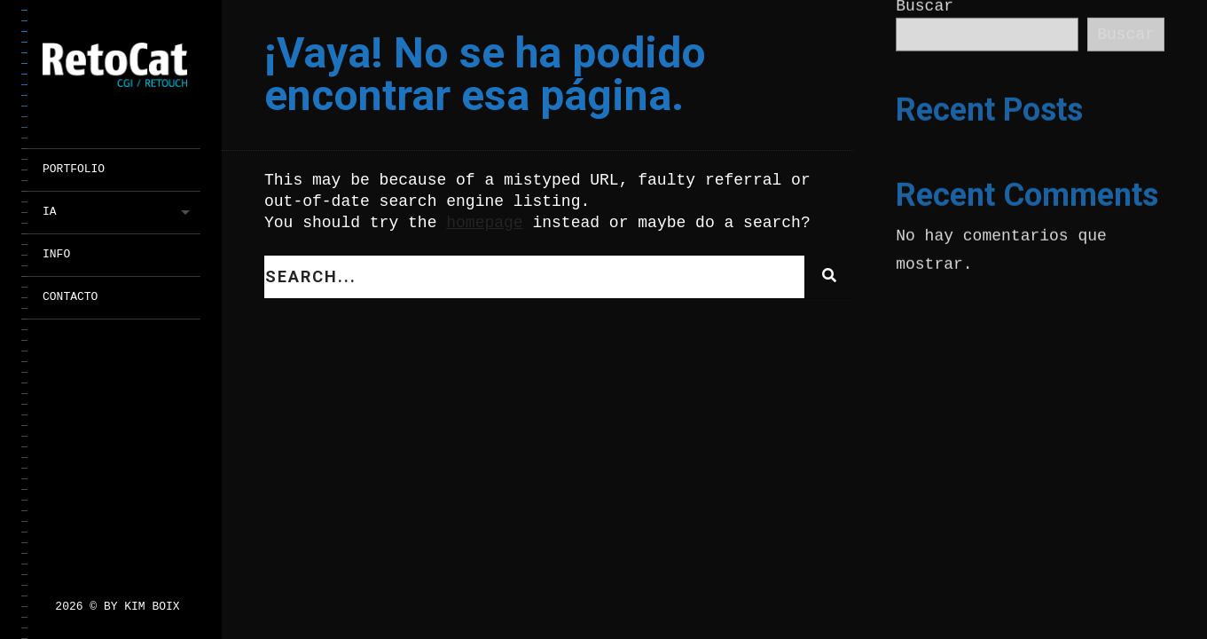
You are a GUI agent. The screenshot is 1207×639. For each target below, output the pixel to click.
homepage (484, 223)
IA (50, 211)
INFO (56, 254)
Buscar (1126, 34)
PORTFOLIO (74, 169)
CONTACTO (70, 297)
